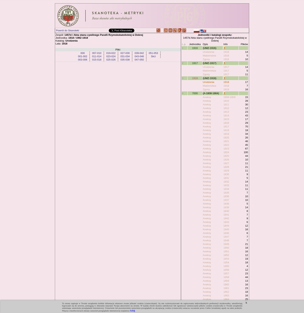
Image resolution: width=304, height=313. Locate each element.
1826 (226, 159)
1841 (226, 214)
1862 (226, 291)
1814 (226, 115)
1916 (195, 48)
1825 (226, 155)
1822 (226, 144)
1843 (226, 222)
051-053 (153, 53)
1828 (226, 166)
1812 (226, 108)
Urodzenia (208, 51)
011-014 (96, 56)
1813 (226, 111)
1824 (226, 152)
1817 (226, 126)
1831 (226, 178)
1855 (226, 266)
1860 (226, 284)
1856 (226, 269)
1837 (226, 200)
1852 (226, 255)
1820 (226, 137)
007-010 (96, 53)
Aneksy (207, 97)
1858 (226, 277)
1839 (226, 207)
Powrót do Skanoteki (67, 30)
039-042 (139, 53)
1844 (226, 225)
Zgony (206, 59)
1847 (226, 236)
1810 (226, 100)
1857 (226, 273)
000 (82, 53)
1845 (226, 229)
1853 (226, 258)
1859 (226, 280)
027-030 (125, 53)
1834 (226, 189)
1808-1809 (229, 97)
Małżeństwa (209, 55)
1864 (226, 299)
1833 (226, 185)
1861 (226, 288)
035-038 (125, 59)
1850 (226, 247)
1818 (226, 130)
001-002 (82, 56)
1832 (226, 181)
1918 (195, 78)
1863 (226, 295)
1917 (195, 63)
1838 (226, 203)
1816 (226, 122)
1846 (226, 233)
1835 (226, 192)
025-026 (111, 59)
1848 (226, 240)
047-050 (139, 59)
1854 (226, 262)
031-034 (125, 56)
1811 (226, 104)
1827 (226, 163)
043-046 (139, 56)
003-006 (82, 59)
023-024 (111, 56)
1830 (226, 174)
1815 (226, 119)
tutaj (132, 310)
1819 (226, 133)
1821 (226, 141)
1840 (226, 211)
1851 (226, 251)
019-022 (111, 53)
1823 (226, 148)
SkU (153, 56)
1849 (226, 244)
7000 (195, 93)
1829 (226, 170)
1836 (226, 196)
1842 (226, 218)
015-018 (96, 59)
